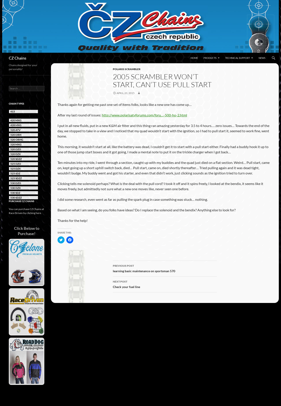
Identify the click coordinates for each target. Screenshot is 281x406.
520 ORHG (16, 139)
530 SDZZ (16, 197)
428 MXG (16, 125)
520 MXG (16, 144)
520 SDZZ (16, 159)
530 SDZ (15, 192)
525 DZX (15, 168)
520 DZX (15, 154)
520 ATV (15, 130)
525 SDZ (15, 173)
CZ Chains (17, 58)
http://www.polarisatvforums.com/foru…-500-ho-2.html (144, 115)
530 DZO (15, 183)
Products (210, 57)
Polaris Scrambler (126, 69)
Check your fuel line (165, 284)
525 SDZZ (16, 178)
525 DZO (15, 163)
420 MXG (16, 120)
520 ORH (15, 134)
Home (194, 57)
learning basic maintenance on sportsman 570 (165, 268)
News (262, 57)
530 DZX (15, 188)
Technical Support (237, 57)
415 (12, 111)
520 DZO (15, 149)
